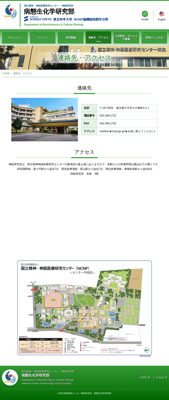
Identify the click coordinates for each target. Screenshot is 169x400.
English (162, 19)
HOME (145, 19)
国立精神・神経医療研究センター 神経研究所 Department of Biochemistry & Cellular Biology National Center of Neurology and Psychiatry (47, 377)
